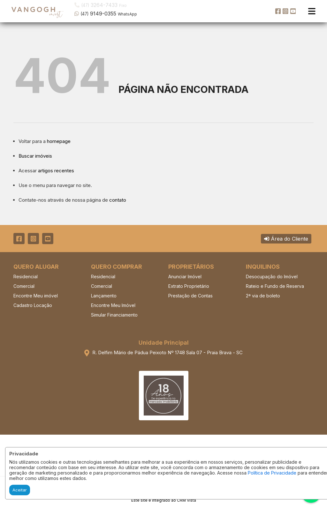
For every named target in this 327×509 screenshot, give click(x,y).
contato (117, 200)
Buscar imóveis (35, 156)
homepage (59, 141)
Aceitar (19, 489)
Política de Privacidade (272, 472)
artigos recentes (56, 171)
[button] (115, 10)
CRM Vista (186, 500)
